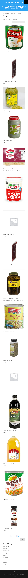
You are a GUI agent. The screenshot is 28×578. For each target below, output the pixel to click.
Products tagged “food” (11, 13)
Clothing (5, 553)
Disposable (5, 555)
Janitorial (5, 562)
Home (4, 13)
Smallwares (6, 550)
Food (4, 560)
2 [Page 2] (11, 536)
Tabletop (5, 548)
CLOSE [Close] (26, 2)
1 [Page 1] (9, 536)
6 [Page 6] (18, 536)
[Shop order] (18, 22)
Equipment (5, 557)
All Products (6, 546)
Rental (4, 564)
